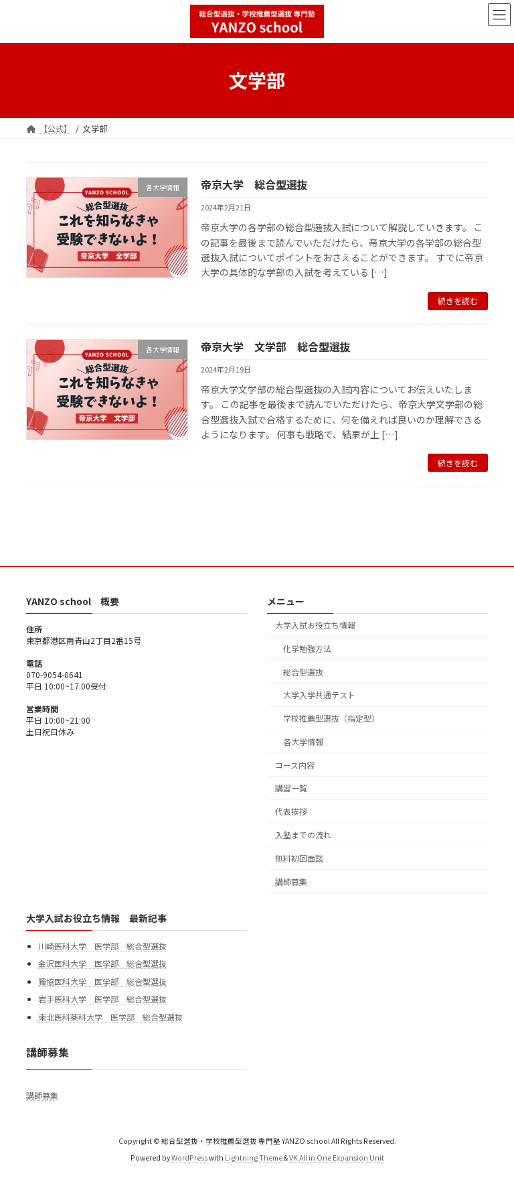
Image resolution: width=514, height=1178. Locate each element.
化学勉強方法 (307, 648)
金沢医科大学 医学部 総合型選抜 (102, 964)
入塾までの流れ (303, 834)
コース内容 (295, 765)
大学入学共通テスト (319, 695)
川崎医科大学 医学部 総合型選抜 (102, 946)
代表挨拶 (291, 811)
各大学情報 (303, 741)
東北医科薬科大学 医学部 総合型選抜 (110, 1017)
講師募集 (291, 881)
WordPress (189, 1158)
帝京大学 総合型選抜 (254, 184)
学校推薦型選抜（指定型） (331, 718)
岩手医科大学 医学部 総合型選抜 (102, 999)
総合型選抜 (303, 671)
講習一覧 (291, 788)
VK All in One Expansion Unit (336, 1158)
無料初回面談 (299, 858)
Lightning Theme (253, 1158)
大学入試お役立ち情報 (315, 625)
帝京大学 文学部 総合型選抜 (276, 346)
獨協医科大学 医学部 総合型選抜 (102, 981)
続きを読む (458, 300)
